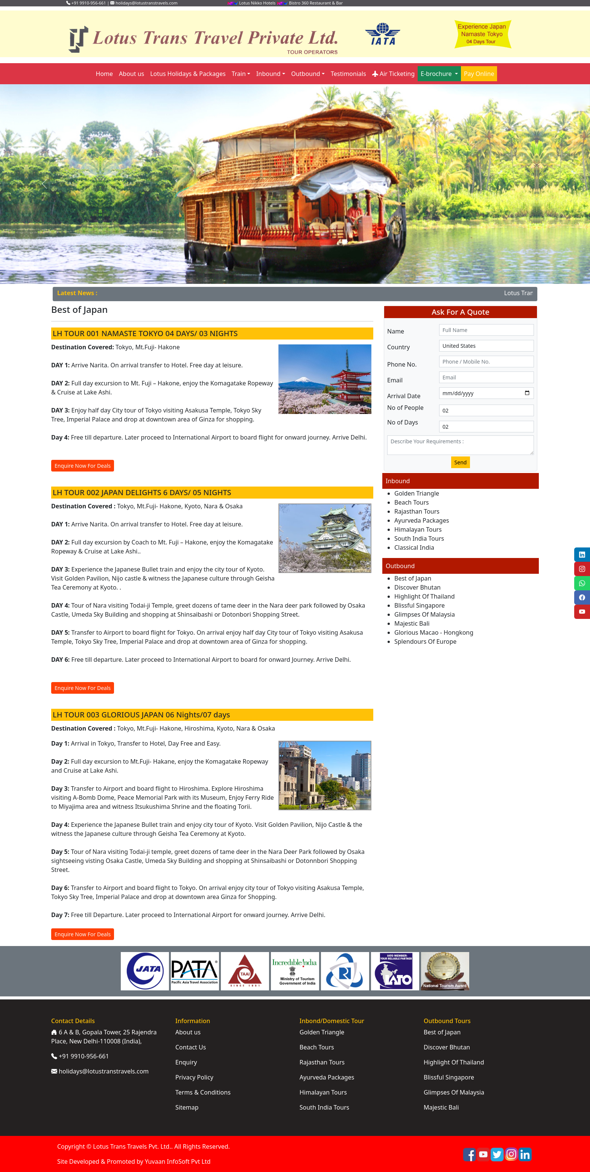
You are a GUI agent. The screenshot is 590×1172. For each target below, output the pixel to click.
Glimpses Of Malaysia (424, 614)
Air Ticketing (393, 74)
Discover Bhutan (417, 587)
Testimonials (348, 74)
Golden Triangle (416, 493)
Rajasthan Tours (416, 511)
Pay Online (479, 74)
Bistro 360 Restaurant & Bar (310, 3)
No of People (405, 407)
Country (398, 347)
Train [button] (239, 74)
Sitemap (187, 1107)
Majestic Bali (412, 623)
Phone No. (402, 364)
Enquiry (186, 1062)
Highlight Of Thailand (424, 596)
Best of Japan (412, 578)
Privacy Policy (194, 1077)
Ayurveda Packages (421, 520)
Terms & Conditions (203, 1092)
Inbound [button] (268, 74)
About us (131, 74)
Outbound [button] (305, 74)
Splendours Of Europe (425, 641)
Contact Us (190, 1047)
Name (395, 331)
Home (104, 74)
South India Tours (419, 538)
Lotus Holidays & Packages (187, 74)
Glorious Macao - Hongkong (433, 632)
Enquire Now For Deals (83, 465)
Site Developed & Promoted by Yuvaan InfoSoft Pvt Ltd (134, 1161)
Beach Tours (411, 502)
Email (395, 380)
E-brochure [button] (437, 74)
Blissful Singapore (419, 605)
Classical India (414, 547)
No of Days (402, 422)
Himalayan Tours (418, 529)
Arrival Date (403, 396)
